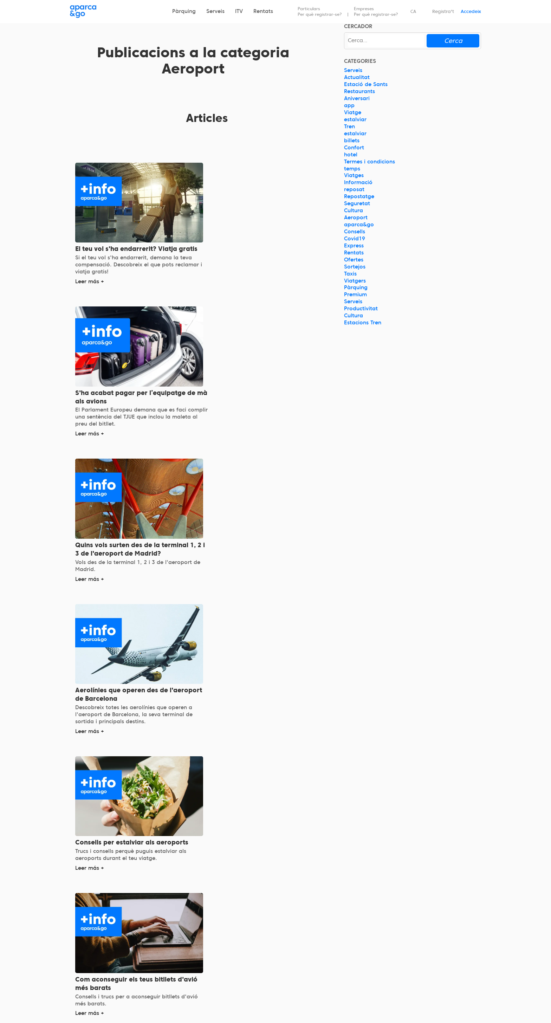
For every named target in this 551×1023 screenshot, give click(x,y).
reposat (354, 190)
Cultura (353, 210)
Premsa (290, 975)
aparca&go (359, 224)
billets (351, 140)
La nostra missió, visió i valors (109, 954)
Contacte (398, 944)
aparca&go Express (201, 954)
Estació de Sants (366, 85)
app (349, 105)
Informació (358, 183)
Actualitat (357, 78)
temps (352, 169)
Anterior (157, 879)
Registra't (443, 11)
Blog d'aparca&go (410, 974)
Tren (349, 126)
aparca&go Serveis (200, 974)
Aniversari (357, 98)
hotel (350, 154)
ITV (239, 11)
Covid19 (354, 238)
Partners (292, 955)
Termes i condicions (369, 161)
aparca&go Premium (202, 964)
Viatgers (355, 281)
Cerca (453, 40)
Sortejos (354, 267)
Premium (355, 295)
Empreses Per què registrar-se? (376, 11)
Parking (185, 944)
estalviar (355, 119)
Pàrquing (184, 11)
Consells (354, 231)
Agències (292, 965)
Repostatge (359, 197)
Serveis (215, 11)
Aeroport (356, 217)
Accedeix (471, 11)
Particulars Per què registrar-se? (320, 11)
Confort (354, 147)
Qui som (80, 944)
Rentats (263, 11)
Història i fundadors (96, 964)
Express (354, 245)
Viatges (354, 176)
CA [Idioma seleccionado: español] (413, 11)
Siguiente (255, 879)
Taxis (350, 274)
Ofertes (353, 260)
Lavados (186, 994)
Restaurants (359, 91)
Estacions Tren (362, 322)
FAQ (391, 954)
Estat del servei (406, 964)
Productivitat (361, 309)
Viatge (352, 112)
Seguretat (357, 203)
